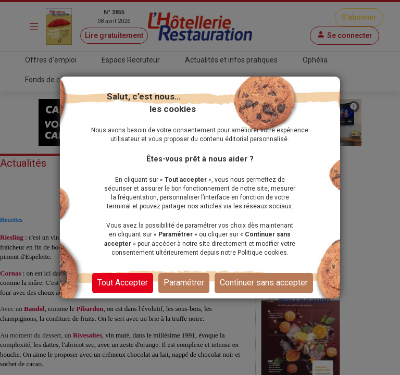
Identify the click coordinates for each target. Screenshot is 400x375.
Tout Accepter (122, 283)
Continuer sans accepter (264, 283)
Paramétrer (184, 283)
